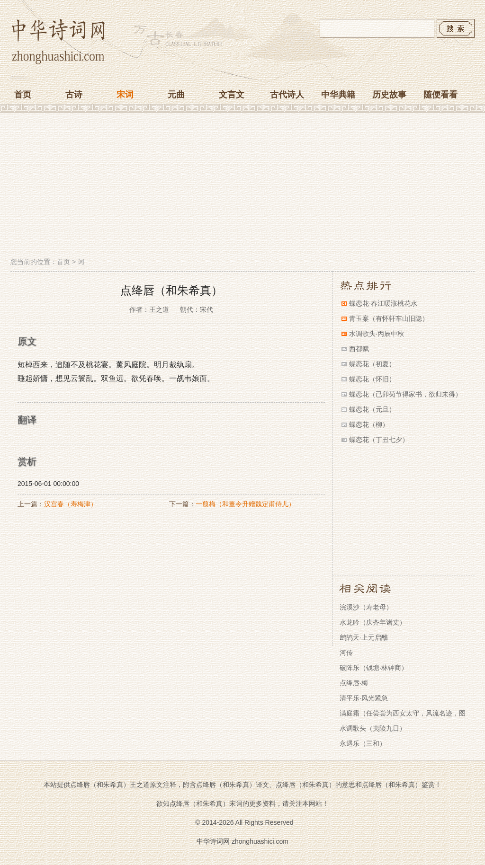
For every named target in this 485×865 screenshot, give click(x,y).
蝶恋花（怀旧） (372, 379)
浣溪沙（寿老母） (366, 607)
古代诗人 (287, 94)
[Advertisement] (242, 186)
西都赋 (359, 349)
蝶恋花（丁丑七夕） (379, 439)
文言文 (231, 94)
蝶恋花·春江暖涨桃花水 (383, 303)
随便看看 (440, 94)
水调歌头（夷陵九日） (373, 728)
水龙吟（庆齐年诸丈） (373, 622)
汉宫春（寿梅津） (70, 504)
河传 (346, 652)
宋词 (125, 94)
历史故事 (389, 94)
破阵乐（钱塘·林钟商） (374, 667)
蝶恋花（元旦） (372, 409)
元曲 (176, 94)
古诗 (73, 94)
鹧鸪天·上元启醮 (364, 637)
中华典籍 (338, 94)
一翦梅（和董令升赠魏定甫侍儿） (245, 504)
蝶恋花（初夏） (372, 364)
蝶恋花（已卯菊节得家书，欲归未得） (405, 394)
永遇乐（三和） (363, 743)
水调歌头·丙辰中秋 (376, 333)
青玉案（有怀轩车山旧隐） (389, 318)
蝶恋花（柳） (369, 424)
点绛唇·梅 (354, 683)
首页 (22, 94)
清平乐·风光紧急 (364, 698)
